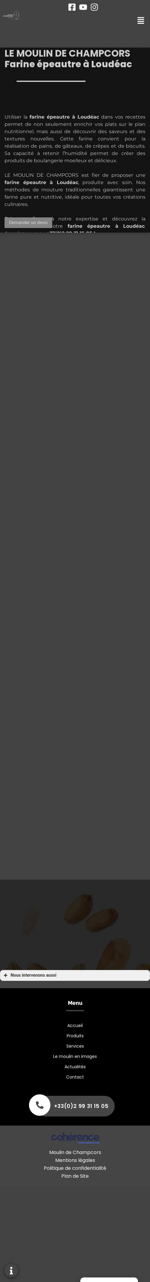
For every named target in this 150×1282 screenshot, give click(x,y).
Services (75, 1046)
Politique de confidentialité (75, 1168)
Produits (75, 1036)
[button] (28, 222)
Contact (75, 1077)
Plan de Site (75, 1176)
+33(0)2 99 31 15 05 (81, 1106)
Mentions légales (75, 1160)
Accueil (75, 1025)
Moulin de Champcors (75, 1152)
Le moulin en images (75, 1056)
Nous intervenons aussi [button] (29, 975)
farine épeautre (25, 195)
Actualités (75, 1067)
